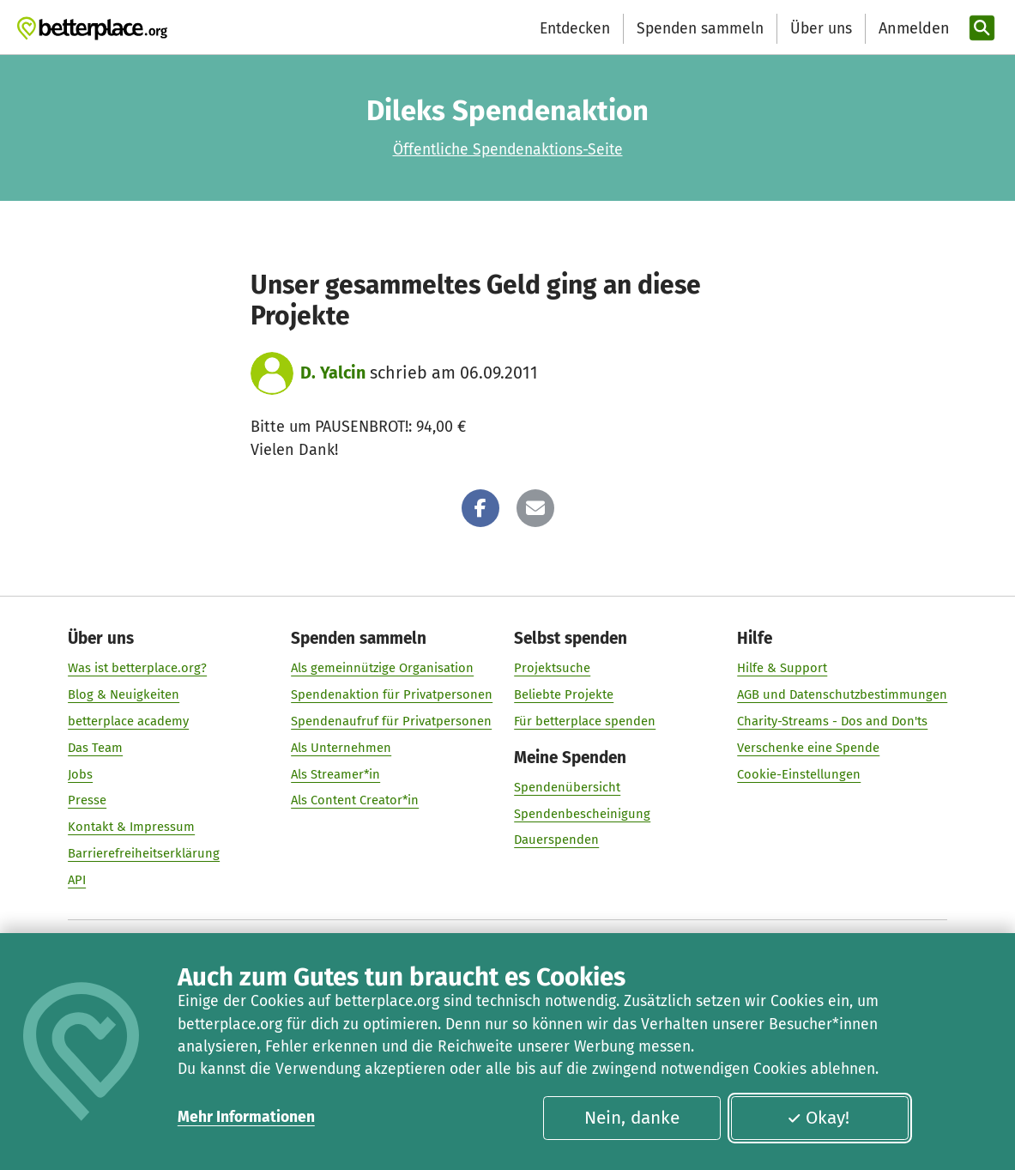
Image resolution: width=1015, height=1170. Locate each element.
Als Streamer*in (335, 774)
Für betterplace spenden (585, 721)
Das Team (95, 747)
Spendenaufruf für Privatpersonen (391, 721)
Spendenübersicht (567, 787)
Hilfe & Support (782, 668)
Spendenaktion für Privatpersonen (391, 694)
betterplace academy (128, 721)
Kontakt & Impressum (131, 826)
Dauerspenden (556, 839)
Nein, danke (632, 1118)
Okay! (818, 1118)
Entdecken (575, 29)
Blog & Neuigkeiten (123, 694)
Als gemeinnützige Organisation (382, 668)
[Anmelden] (912, 28)
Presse (87, 800)
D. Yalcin (333, 373)
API (77, 880)
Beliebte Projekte (563, 694)
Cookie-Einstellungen (799, 774)
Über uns (821, 29)
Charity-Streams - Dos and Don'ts (832, 721)
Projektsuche (552, 668)
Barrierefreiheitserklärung (144, 853)
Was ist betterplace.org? (137, 668)
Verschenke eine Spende (808, 747)
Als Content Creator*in (355, 800)
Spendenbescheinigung (582, 813)
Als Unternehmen (341, 747)
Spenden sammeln (700, 29)
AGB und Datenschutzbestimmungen (842, 694)
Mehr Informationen (246, 1117)
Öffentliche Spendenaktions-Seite (508, 150)
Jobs (80, 774)
